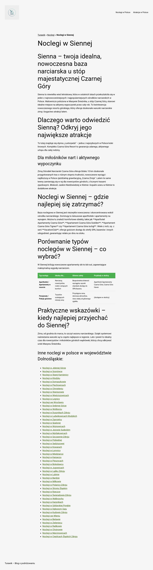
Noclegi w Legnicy (51, 399)
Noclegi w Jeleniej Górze (54, 368)
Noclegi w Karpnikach (52, 502)
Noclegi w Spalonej (51, 423)
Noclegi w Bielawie (51, 519)
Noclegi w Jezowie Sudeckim (56, 430)
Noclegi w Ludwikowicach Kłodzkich (59, 416)
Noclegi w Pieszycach (52, 461)
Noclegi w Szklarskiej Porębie (56, 505)
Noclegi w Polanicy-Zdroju (54, 485)
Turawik (41, 35)
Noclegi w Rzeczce (51, 491)
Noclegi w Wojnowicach (53, 426)
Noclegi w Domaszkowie (54, 381)
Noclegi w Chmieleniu (52, 388)
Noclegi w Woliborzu (52, 409)
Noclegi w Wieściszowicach (55, 395)
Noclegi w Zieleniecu (52, 523)
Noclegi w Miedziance (52, 454)
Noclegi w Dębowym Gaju (54, 509)
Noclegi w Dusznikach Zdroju (56, 412)
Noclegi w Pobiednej (52, 440)
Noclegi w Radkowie (52, 526)
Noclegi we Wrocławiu (53, 402)
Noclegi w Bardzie (51, 478)
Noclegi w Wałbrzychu (53, 498)
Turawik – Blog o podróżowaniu (20, 563)
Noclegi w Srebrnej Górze (54, 405)
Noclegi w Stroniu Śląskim (54, 488)
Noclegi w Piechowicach (54, 385)
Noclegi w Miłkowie (51, 481)
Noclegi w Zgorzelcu (52, 419)
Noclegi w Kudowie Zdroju (54, 512)
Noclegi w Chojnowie (52, 529)
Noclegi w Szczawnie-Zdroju (55, 437)
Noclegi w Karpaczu (51, 457)
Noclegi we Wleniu (51, 516)
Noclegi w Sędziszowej (53, 443)
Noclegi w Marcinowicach (54, 533)
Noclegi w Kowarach (52, 447)
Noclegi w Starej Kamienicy (55, 375)
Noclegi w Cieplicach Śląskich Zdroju (60, 536)
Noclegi (51, 35)
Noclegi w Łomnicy (51, 450)
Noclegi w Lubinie (50, 474)
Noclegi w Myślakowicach (54, 433)
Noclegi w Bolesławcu (52, 464)
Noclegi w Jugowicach (53, 467)
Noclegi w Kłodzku (51, 378)
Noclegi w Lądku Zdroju (53, 471)
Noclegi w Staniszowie (53, 392)
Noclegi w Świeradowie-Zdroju (56, 495)
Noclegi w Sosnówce (52, 371)
